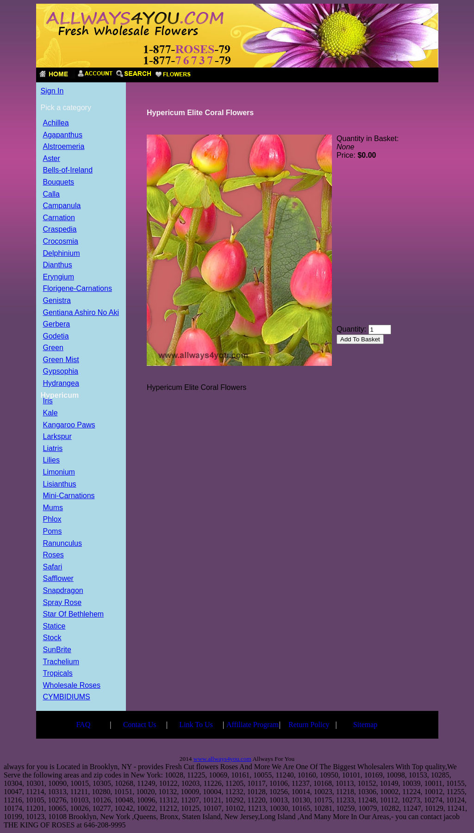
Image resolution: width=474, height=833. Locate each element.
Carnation (59, 218)
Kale (50, 413)
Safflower (58, 579)
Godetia (56, 336)
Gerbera (56, 324)
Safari (52, 567)
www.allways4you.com (222, 758)
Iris (48, 401)
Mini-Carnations (69, 496)
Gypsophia (61, 372)
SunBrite (57, 650)
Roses (53, 555)
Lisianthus (59, 484)
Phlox (52, 520)
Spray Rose (62, 603)
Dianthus (57, 265)
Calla (51, 194)
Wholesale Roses (72, 686)
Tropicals (58, 674)
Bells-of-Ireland (68, 170)
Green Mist (61, 360)
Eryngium (59, 277)
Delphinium (61, 254)
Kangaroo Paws (69, 425)
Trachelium (61, 662)
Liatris (53, 449)
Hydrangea (61, 384)
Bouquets (59, 182)
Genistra (57, 301)
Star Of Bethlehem (73, 614)
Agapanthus (62, 135)
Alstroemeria (64, 147)
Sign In (52, 91)
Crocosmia (60, 242)
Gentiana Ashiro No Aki (81, 313)
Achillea (56, 123)
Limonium (59, 472)
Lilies (51, 460)
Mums (53, 508)
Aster (51, 159)
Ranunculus (62, 544)
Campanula (62, 206)
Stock (52, 638)
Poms (52, 532)
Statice (54, 626)
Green (53, 348)
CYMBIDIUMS (66, 697)
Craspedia (60, 230)
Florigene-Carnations (77, 289)
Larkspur (57, 437)
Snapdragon (63, 591)
